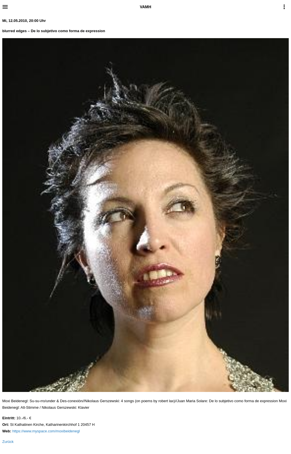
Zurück (8, 441)
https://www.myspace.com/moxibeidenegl (46, 431)
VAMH (145, 7)
